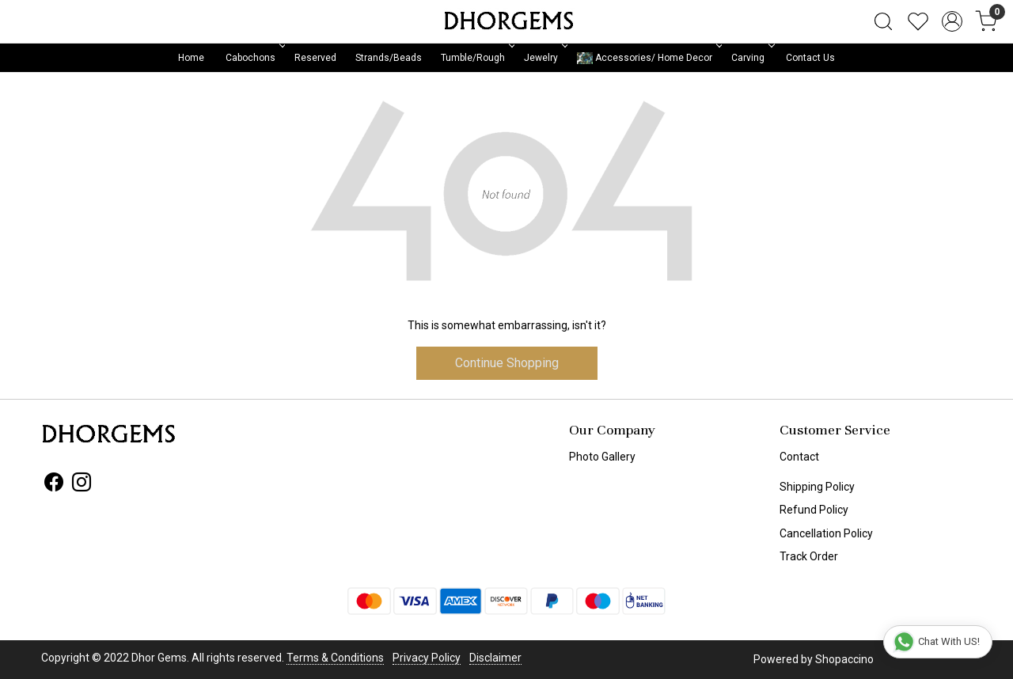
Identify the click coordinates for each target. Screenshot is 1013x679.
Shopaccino (844, 659)
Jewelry (544, 57)
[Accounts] (952, 21)
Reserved (315, 57)
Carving (751, 57)
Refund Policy (814, 509)
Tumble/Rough (476, 57)
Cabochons (254, 57)
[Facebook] (53, 485)
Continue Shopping (507, 362)
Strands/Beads (388, 57)
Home (191, 57)
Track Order (809, 556)
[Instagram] (81, 485)
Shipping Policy (817, 486)
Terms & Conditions (335, 657)
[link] (883, 21)
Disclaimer (495, 657)
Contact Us (810, 57)
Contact (799, 456)
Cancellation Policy (826, 533)
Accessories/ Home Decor (648, 58)
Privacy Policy (427, 657)
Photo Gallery (602, 456)
